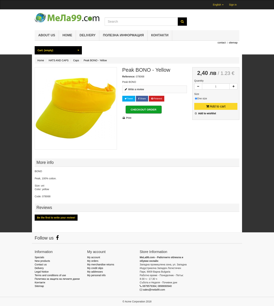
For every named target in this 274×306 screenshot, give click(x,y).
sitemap (233, 42)
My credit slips (95, 268)
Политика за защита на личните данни (57, 278)
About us (46, 35)
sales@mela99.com (154, 289)
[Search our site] (141, 21)
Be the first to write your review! (56, 217)
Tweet (129, 98)
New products (42, 260)
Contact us (41, 264)
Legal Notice (42, 271)
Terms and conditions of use (50, 275)
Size (197, 94)
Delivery (88, 35)
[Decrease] (198, 86)
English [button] (218, 4)
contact (222, 42)
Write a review (134, 89)
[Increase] (233, 86)
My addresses (95, 271)
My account (93, 257)
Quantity (199, 80)
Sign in (233, 4)
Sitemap (39, 286)
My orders (92, 260)
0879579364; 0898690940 (157, 286)
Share (142, 98)
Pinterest (156, 98)
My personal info (96, 275)
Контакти (159, 35)
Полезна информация (123, 35)
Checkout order (143, 109)
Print (126, 117)
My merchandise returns (100, 264)
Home (67, 35)
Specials (39, 257)
